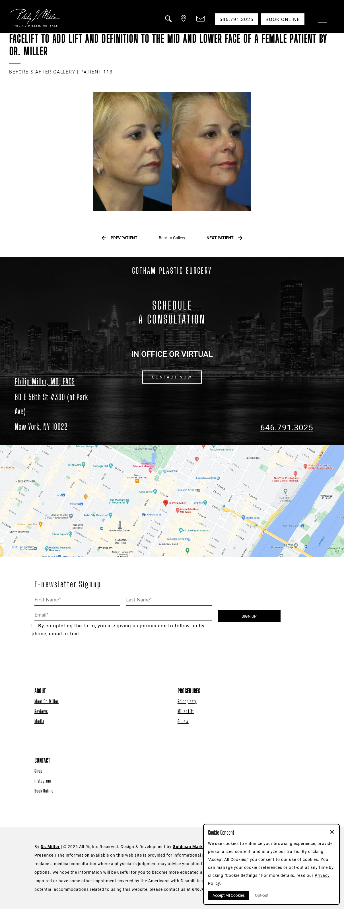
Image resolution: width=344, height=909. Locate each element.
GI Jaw (183, 721)
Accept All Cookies (229, 895)
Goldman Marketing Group (200, 846)
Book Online (43, 790)
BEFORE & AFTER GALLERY (42, 72)
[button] (168, 22)
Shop (38, 770)
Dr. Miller (50, 846)
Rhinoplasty (187, 701)
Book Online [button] (282, 19)
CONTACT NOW (172, 377)
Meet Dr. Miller (46, 701)
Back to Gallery (172, 238)
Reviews (41, 711)
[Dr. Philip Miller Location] (57, 412)
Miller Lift (186, 711)
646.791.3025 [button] (236, 19)
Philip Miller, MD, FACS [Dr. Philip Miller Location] (45, 381)
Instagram (42, 780)
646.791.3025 (286, 427)
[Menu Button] (321, 20)
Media (39, 721)
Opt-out (262, 895)
